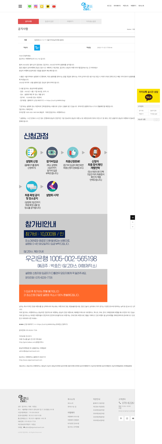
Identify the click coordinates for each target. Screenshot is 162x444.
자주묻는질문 (153, 114)
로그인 (109, 6)
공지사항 (141, 110)
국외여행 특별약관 (98, 417)
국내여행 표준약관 (98, 410)
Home (129, 29)
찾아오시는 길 (72, 406)
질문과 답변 (153, 110)
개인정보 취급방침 (98, 406)
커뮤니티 (125, 6)
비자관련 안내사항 (73, 423)
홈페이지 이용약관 (98, 403)
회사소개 (141, 6)
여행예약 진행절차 (73, 420)
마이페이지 (117, 6)
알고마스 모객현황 (73, 427)
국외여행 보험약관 (98, 420)
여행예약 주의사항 (73, 416)
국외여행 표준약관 (98, 413)
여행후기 (141, 114)
